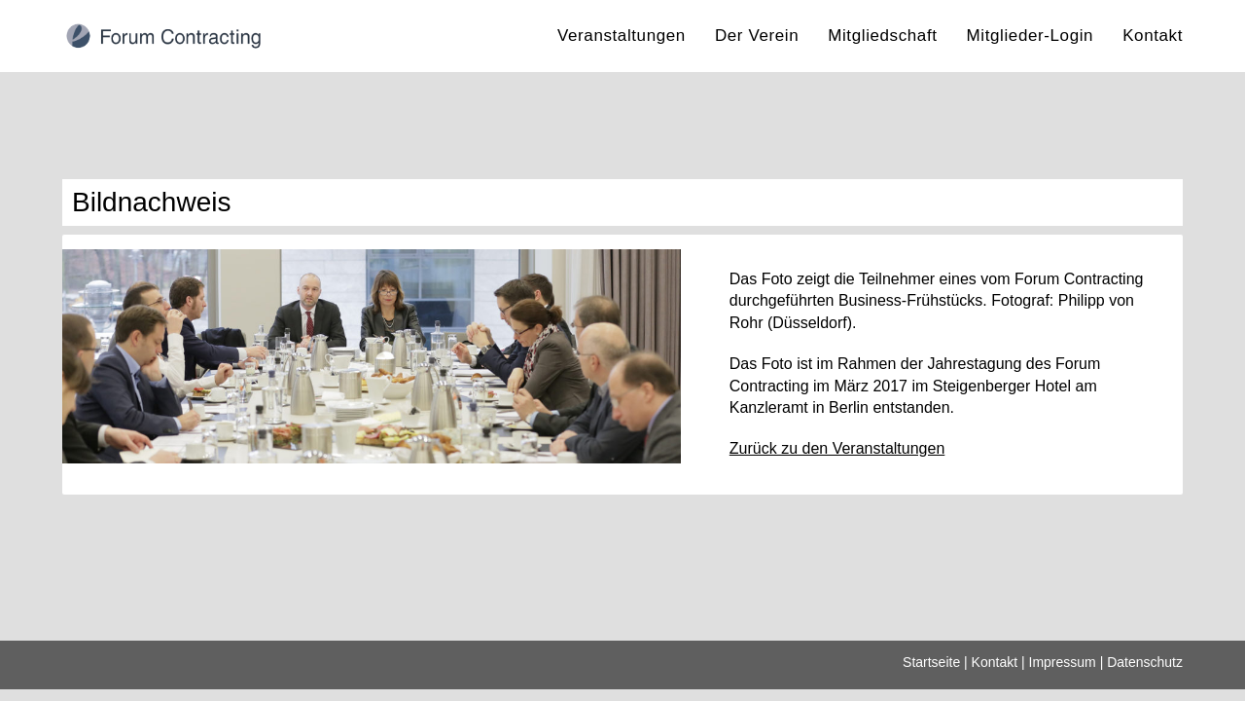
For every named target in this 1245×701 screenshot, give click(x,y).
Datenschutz (1145, 674)
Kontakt (994, 674)
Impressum (1062, 674)
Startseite (931, 674)
